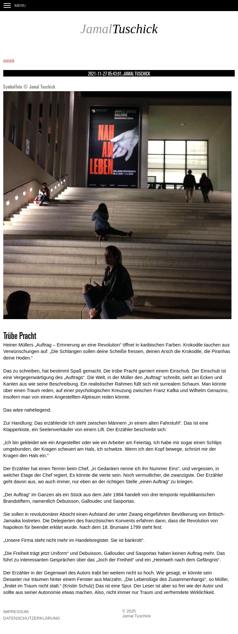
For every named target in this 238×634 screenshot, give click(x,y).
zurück (8, 60)
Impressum (16, 611)
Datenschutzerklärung (31, 618)
